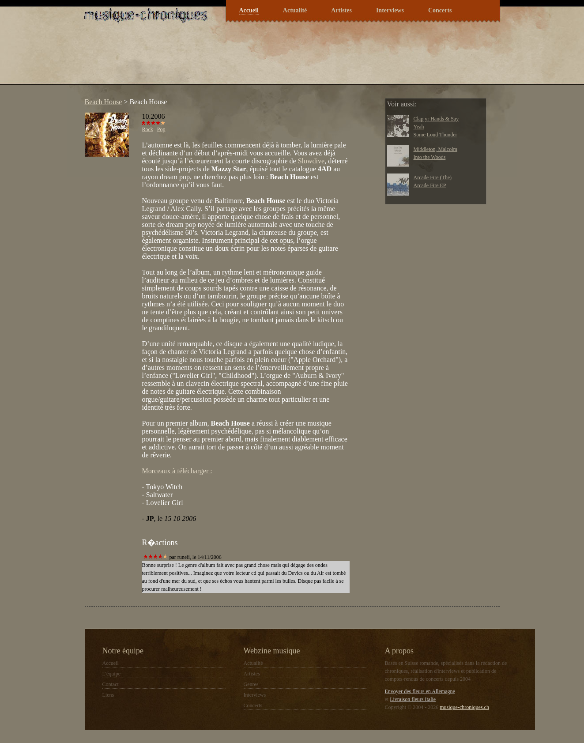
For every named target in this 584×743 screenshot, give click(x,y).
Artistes (341, 10)
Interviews (390, 10)
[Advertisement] (241, 59)
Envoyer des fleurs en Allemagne (420, 691)
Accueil (249, 10)
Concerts (440, 10)
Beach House (103, 102)
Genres (251, 684)
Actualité (295, 10)
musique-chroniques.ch (464, 707)
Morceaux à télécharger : (177, 471)
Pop (161, 129)
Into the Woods (430, 157)
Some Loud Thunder (435, 135)
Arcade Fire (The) (433, 177)
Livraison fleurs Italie (413, 699)
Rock (147, 129)
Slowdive (311, 161)
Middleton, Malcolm (435, 149)
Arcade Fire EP (430, 185)
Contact (110, 684)
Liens (108, 695)
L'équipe (111, 674)
